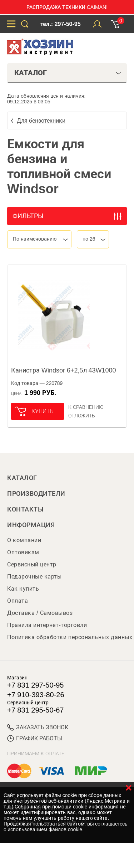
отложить (81, 415)
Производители (36, 493)
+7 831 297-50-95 (35, 685)
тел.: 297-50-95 (60, 24)
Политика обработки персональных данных (69, 637)
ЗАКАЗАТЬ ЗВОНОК (37, 727)
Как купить (23, 589)
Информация (31, 525)
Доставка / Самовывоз (40, 613)
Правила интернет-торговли (47, 625)
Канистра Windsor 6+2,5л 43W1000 (63, 370)
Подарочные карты (34, 577)
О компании (24, 540)
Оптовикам (23, 552)
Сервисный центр (31, 564)
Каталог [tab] (67, 73)
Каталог (22, 478)
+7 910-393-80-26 (35, 695)
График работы (34, 738)
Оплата (17, 601)
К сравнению (86, 407)
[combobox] (39, 239)
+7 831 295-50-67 (35, 710)
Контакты (25, 509)
